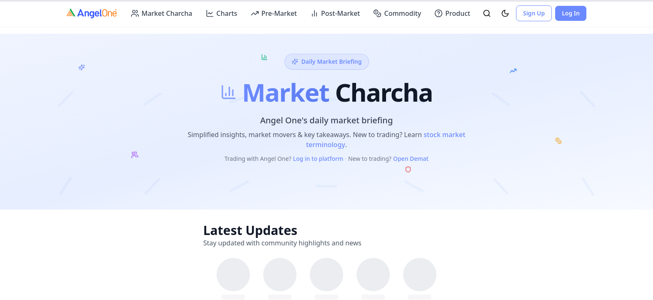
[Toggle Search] (486, 13)
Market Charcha (161, 13)
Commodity (397, 13)
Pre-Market (274, 13)
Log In (571, 13)
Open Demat (411, 158)
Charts (221, 13)
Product (452, 13)
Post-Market (335, 13)
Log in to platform (318, 158)
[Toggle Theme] (505, 13)
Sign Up (534, 13)
